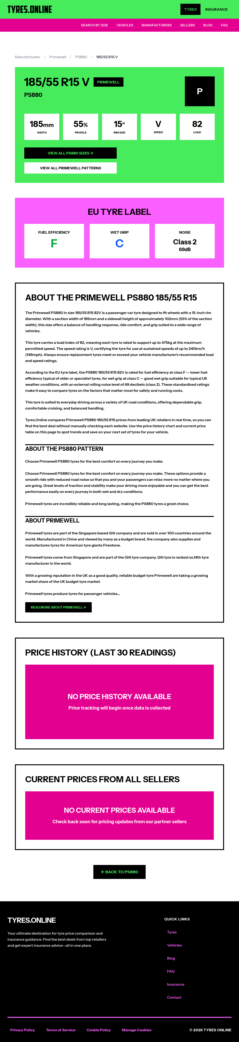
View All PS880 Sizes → (70, 153)
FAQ (224, 25)
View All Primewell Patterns (70, 168)
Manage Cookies (136, 1030)
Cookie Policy (99, 1030)
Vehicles (124, 25)
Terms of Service (61, 1030)
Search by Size (94, 25)
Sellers (187, 25)
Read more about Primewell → (58, 607)
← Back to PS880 (119, 872)
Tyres (190, 9)
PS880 (81, 57)
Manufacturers (157, 25)
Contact (174, 997)
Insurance (216, 9)
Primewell (57, 57)
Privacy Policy (22, 1030)
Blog (208, 25)
